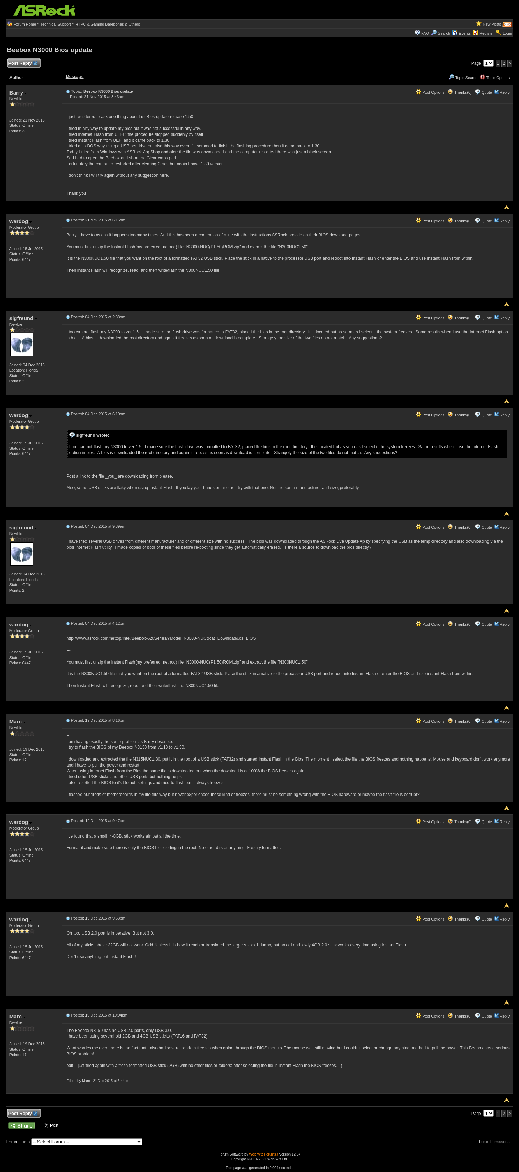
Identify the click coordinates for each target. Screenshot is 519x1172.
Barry (18, 93)
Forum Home (25, 24)
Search (444, 33)
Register (486, 33)
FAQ (425, 33)
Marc (17, 721)
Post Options (430, 92)
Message (75, 76)
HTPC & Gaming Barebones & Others (107, 24)
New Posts (492, 24)
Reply (505, 92)
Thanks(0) (459, 92)
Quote (487, 92)
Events (461, 33)
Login (507, 33)
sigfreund (23, 318)
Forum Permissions (496, 1142)
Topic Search (463, 78)
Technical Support (55, 24)
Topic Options (495, 78)
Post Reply (23, 64)
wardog (20, 221)
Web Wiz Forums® (263, 1154)
